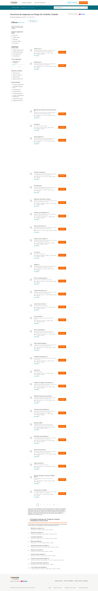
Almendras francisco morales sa (40, 545)
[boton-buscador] (86, 7)
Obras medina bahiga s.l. (40, 343)
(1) (18, 100)
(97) (16, 43)
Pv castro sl (37, 252)
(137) (18, 50)
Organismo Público (17, 100)
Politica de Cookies (57, 587)
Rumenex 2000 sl (38, 423)
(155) (15, 35)
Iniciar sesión (83, 2)
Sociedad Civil (16, 91)
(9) (18, 93)
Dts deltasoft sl (38, 185)
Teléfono (15, 37)
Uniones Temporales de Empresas (18, 96)
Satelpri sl (36, 264)
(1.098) (17, 41)
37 (54, 504)
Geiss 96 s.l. (37, 370)
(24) (16, 89)
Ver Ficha (62, 52)
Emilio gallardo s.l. (39, 136)
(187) (15, 39)
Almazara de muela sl (37, 550)
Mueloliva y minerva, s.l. (37, 528)
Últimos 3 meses (16, 75)
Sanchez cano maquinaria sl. (41, 212)
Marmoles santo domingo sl (41, 436)
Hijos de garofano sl (36, 541)
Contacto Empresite (68, 580)
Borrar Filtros (21, 22)
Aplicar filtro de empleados (16, 62)
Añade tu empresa (72, 2)
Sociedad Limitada (17, 84)
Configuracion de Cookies (70, 587)
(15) (17, 91)
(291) (18, 87)
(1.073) (18, 79)
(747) (18, 84)
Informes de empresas (27, 2)
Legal (49, 587)
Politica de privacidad (83, 587)
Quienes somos (58, 580)
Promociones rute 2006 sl (40, 490)
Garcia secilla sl (38, 316)
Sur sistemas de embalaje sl (39, 567)
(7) (17, 75)
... (53, 504)
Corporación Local (17, 98)
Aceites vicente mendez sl (38, 554)
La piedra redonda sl (36, 537)
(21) (16, 77)
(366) (16, 37)
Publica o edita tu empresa (81, 580)
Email (14, 39)
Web (14, 35)
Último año (15, 77)
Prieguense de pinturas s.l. (41, 356)
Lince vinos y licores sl (40, 304)
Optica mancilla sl (38, 463)
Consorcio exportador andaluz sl (40, 558)
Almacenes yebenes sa (37, 532)
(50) (18, 52)
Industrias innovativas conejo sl (42, 199)
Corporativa (15, 56)
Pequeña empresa (17, 50)
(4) (18, 98)
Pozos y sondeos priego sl (40, 278)
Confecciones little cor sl (40, 290)
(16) (17, 54)
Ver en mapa (36, 55)
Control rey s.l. (38, 48)
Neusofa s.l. (37, 124)
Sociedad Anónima (17, 93)
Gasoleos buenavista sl (40, 449)
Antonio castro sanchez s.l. (41, 238)
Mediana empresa (17, 52)
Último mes (15, 73)
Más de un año (16, 79)
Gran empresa (16, 54)
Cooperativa (15, 89)
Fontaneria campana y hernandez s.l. (43, 382)
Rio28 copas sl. (38, 62)
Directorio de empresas (39, 2)
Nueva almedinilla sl (39, 329)
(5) (16, 56)
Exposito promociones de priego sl (43, 396)
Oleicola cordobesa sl (39, 172)
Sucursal (15, 43)
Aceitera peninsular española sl (40, 563)
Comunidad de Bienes (18, 86)
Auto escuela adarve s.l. (40, 226)
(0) (16, 73)
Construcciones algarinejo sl (41, 409)
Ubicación (15, 41)
